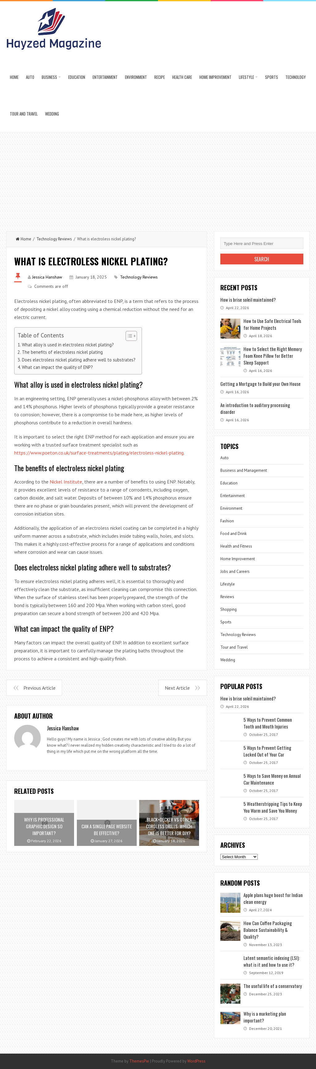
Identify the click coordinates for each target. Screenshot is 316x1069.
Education (76, 77)
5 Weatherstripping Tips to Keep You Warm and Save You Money (272, 807)
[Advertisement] (158, 179)
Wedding (52, 114)
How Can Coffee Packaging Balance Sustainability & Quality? (267, 930)
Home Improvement (215, 77)
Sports (271, 77)
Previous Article (39, 688)
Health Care (182, 77)
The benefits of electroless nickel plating (62, 352)
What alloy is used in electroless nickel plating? (68, 345)
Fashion (227, 521)
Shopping (228, 609)
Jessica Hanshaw (47, 277)
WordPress (196, 1061)
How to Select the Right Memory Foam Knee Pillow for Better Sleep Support (272, 355)
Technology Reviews (54, 239)
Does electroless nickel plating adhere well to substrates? (78, 360)
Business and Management (243, 470)
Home (14, 77)
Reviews (227, 596)
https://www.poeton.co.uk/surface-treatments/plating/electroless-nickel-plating (99, 453)
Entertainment (105, 77)
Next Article (177, 688)
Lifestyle (246, 77)
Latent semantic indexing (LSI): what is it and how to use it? (271, 961)
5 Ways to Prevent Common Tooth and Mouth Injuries (267, 723)
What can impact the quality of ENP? (57, 367)
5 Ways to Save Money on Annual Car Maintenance (272, 779)
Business (49, 77)
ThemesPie (139, 1061)
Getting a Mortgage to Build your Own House (260, 383)
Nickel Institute (66, 482)
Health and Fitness (236, 546)
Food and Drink (233, 533)
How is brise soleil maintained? (248, 299)
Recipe (159, 77)
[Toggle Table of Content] (128, 336)
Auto (30, 77)
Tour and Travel (24, 114)
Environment (136, 77)
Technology (295, 77)
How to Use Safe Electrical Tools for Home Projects (272, 324)
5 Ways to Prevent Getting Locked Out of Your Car (267, 751)
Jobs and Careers (235, 571)
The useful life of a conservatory (272, 985)
